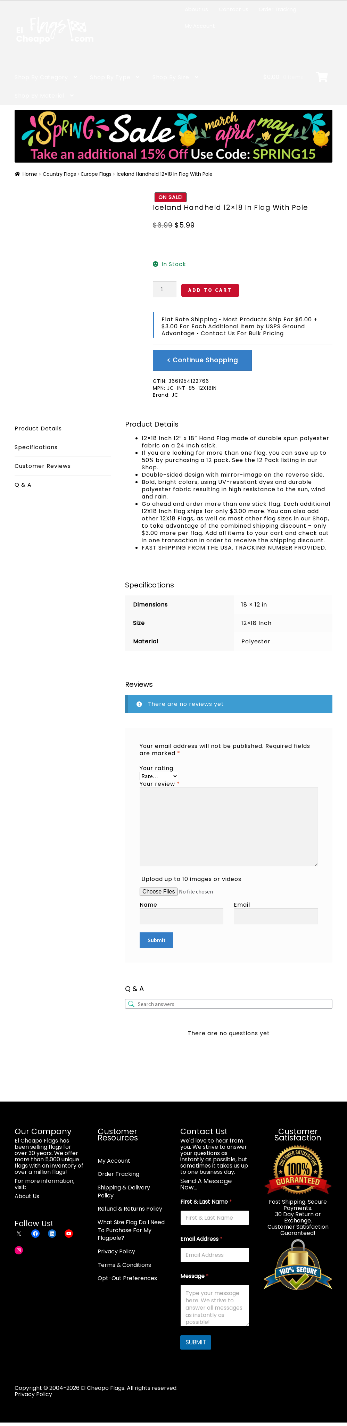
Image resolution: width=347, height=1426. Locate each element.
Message (194, 1276)
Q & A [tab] (23, 485)
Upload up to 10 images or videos (191, 879)
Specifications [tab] (36, 447)
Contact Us (233, 9)
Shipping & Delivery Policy (124, 1192)
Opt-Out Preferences (127, 1278)
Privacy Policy (116, 1251)
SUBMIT (195, 1342)
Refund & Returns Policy (130, 1209)
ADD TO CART (210, 290)
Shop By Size (170, 77)
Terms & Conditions (124, 1265)
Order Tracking (277, 9)
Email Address (201, 1239)
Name (148, 905)
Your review (160, 784)
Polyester (256, 641)
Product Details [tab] (38, 428)
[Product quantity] (164, 289)
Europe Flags (96, 174)
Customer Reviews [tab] (43, 466)
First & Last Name (206, 1201)
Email (242, 905)
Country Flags (59, 174)
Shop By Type (110, 77)
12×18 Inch (256, 623)
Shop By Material (40, 96)
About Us (196, 9)
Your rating (156, 768)
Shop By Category (41, 77)
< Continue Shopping (202, 360)
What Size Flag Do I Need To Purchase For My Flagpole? (131, 1230)
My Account (200, 26)
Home (30, 174)
